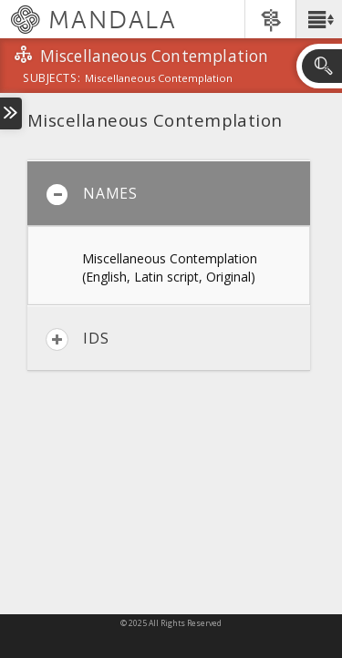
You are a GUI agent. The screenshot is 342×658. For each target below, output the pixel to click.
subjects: (51, 79)
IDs (77, 339)
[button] (318, 19)
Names (92, 194)
